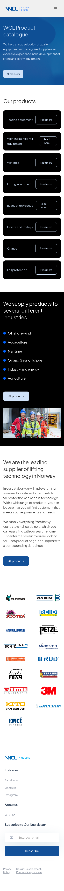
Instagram (11, 795)
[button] (56, 8)
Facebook (11, 780)
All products (13, 73)
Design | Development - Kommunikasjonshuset (29, 870)
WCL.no (10, 815)
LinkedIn (10, 787)
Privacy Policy (7, 870)
